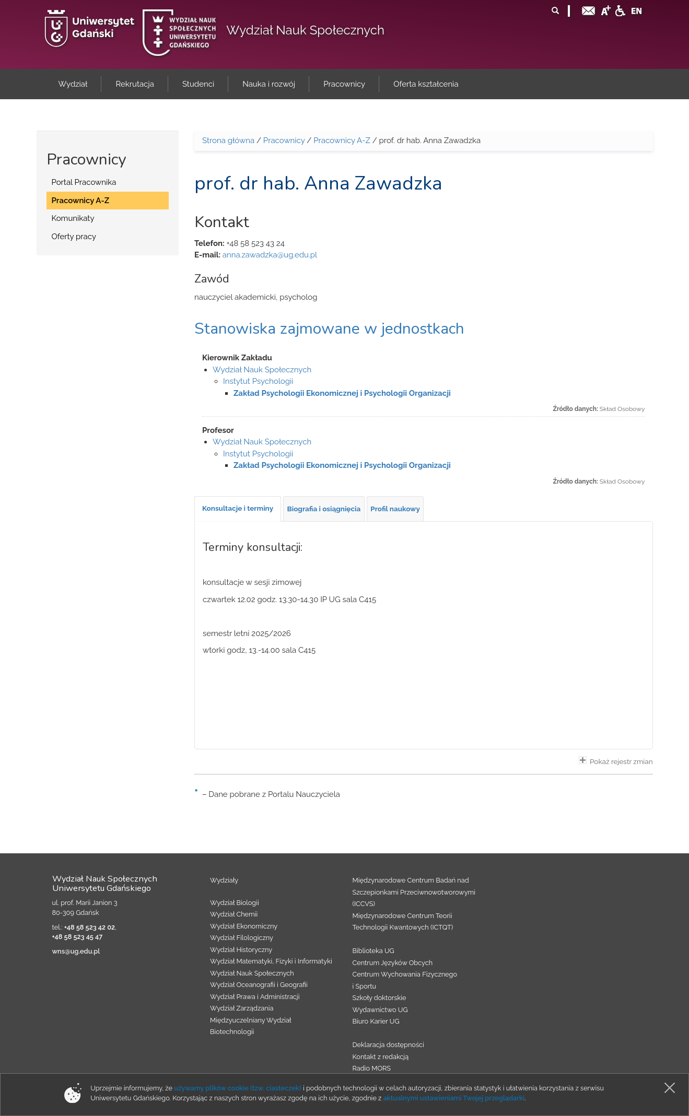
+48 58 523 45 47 (77, 937)
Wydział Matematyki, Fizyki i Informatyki (271, 961)
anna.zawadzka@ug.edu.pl (270, 255)
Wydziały (224, 880)
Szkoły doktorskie (379, 998)
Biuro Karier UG (376, 1021)
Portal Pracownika (84, 182)
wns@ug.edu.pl (76, 951)
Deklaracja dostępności (388, 1045)
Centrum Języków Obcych (393, 963)
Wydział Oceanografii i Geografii (259, 985)
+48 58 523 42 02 (89, 927)
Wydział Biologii (234, 903)
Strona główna (228, 140)
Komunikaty (73, 218)
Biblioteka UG (373, 951)
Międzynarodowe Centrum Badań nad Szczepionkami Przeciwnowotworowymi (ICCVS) (414, 892)
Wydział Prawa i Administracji (255, 997)
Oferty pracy (74, 236)
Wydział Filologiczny (241, 938)
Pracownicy (284, 140)
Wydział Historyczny (241, 950)
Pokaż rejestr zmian (616, 761)
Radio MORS (372, 1068)
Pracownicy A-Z (81, 200)
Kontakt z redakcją (381, 1057)
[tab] (237, 508)
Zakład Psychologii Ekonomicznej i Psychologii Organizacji (342, 393)
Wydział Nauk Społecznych (305, 30)
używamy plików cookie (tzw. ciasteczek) (237, 1088)
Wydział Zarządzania (241, 1008)
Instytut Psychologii (258, 381)
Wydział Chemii (234, 914)
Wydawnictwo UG (380, 1010)
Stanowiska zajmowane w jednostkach (329, 328)
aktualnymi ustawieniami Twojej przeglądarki (453, 1098)
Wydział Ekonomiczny (243, 926)
